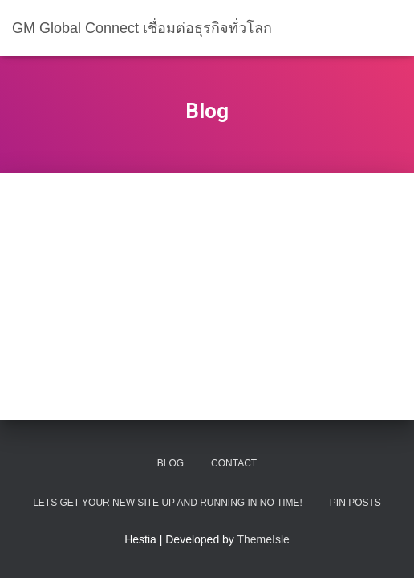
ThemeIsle (263, 539)
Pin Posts (355, 502)
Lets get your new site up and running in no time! (167, 502)
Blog (170, 463)
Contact (234, 463)
